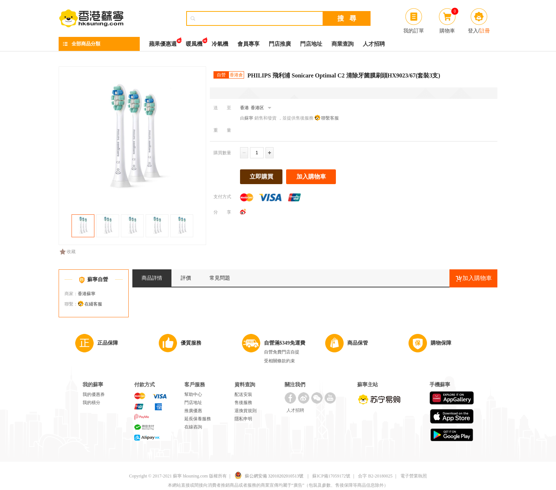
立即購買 (261, 176)
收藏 (68, 252)
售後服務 (243, 402)
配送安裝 (243, 394)
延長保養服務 (197, 418)
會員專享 (248, 44)
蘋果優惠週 (163, 42)
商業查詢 (342, 44)
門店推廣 (280, 44)
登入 (473, 31)
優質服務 (191, 343)
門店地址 (311, 44)
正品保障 (107, 343)
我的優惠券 (94, 394)
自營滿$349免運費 (284, 343)
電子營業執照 (413, 476)
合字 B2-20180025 (375, 476)
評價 (186, 278)
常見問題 (219, 278)
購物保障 (441, 343)
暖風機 (194, 42)
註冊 (485, 31)
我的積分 (91, 402)
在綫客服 (93, 304)
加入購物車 (311, 176)
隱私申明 (243, 418)
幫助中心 (193, 394)
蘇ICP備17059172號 (331, 476)
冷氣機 (220, 44)
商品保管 (357, 343)
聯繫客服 (330, 118)
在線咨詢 (193, 426)
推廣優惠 (193, 410)
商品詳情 (152, 278)
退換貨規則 (245, 410)
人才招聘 (374, 44)
